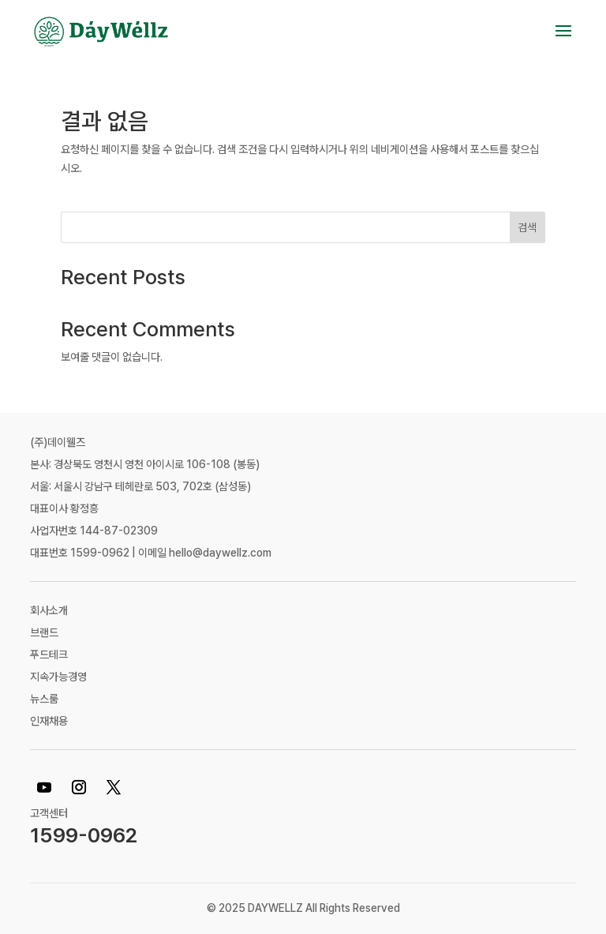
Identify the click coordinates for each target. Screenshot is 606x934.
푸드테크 (49, 654)
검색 (527, 227)
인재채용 (49, 721)
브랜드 (44, 632)
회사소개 (49, 610)
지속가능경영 (58, 676)
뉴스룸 (44, 698)
